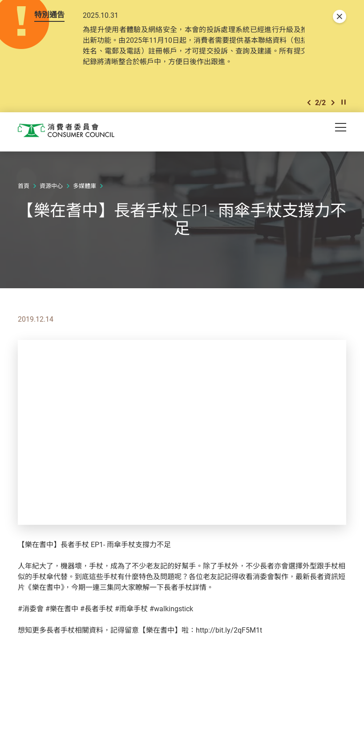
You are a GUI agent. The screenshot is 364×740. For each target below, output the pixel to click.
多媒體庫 (84, 188)
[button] (308, 103)
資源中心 (51, 188)
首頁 (23, 188)
